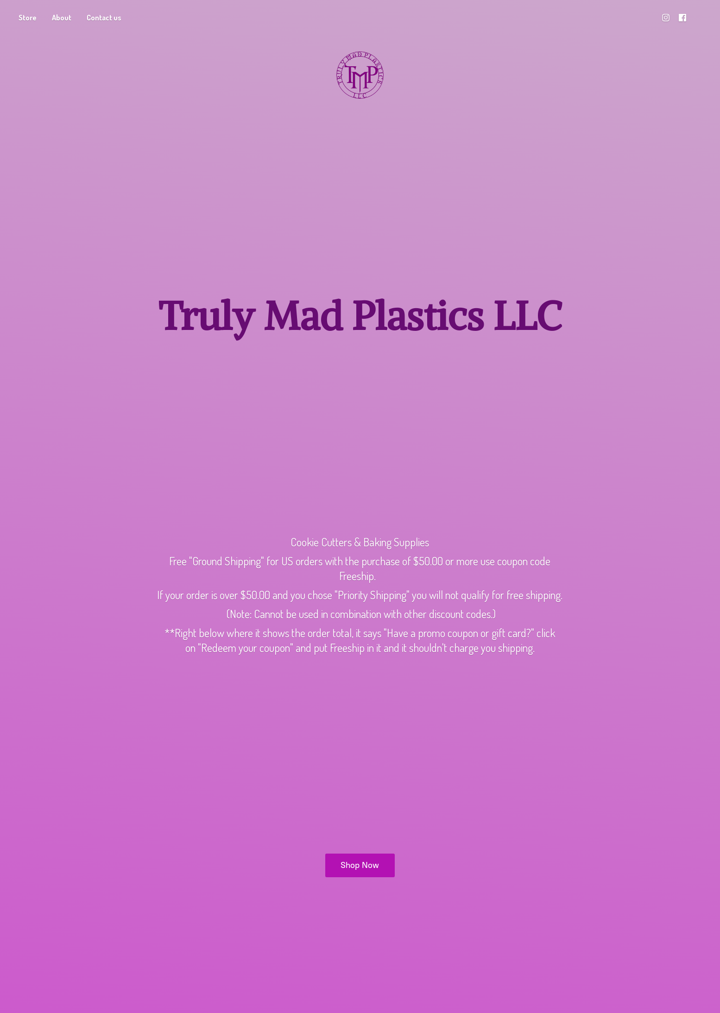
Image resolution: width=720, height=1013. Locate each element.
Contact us (104, 17)
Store (28, 17)
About (61, 17)
